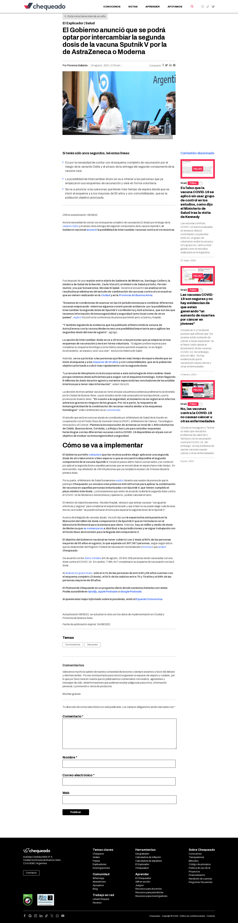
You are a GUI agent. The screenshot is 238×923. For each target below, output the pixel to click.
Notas (133, 6)
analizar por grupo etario (79, 573)
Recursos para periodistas (149, 892)
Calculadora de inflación (148, 857)
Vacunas (92, 644)
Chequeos (98, 854)
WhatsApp (98, 878)
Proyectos (194, 871)
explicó (77, 317)
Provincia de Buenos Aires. (136, 295)
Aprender (152, 6)
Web (65, 793)
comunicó (95, 454)
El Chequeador (143, 878)
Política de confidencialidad (192, 916)
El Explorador (142, 864)
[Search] (191, 6)
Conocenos (111, 6)
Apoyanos (175, 6)
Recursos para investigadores (151, 896)
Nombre (69, 757)
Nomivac (147, 546)
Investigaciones (101, 868)
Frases (96, 861)
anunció (91, 229)
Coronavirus (72, 644)
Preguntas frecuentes (200, 882)
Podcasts (135, 591)
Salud (90, 23)
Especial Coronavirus (149, 599)
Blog (95, 889)
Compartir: (155, 65)
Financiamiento (197, 875)
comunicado (113, 410)
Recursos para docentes (148, 889)
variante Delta (70, 226)
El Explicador (73, 23)
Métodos (193, 861)
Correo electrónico (78, 775)
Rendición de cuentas (200, 879)
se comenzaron (93, 528)
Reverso (97, 903)
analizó (162, 546)
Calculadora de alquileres (148, 861)
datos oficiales (93, 558)
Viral (183, 183)
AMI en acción (142, 882)
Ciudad (105, 295)
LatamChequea (101, 899)
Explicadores (99, 864)
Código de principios (200, 864)
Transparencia (196, 857)
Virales (96, 857)
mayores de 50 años (106, 362)
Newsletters (99, 882)
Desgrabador (142, 854)
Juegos (139, 885)
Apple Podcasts (108, 591)
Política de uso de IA (199, 868)
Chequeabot (142, 868)
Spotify (92, 591)
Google (124, 591)
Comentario (72, 716)
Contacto (31, 873)
